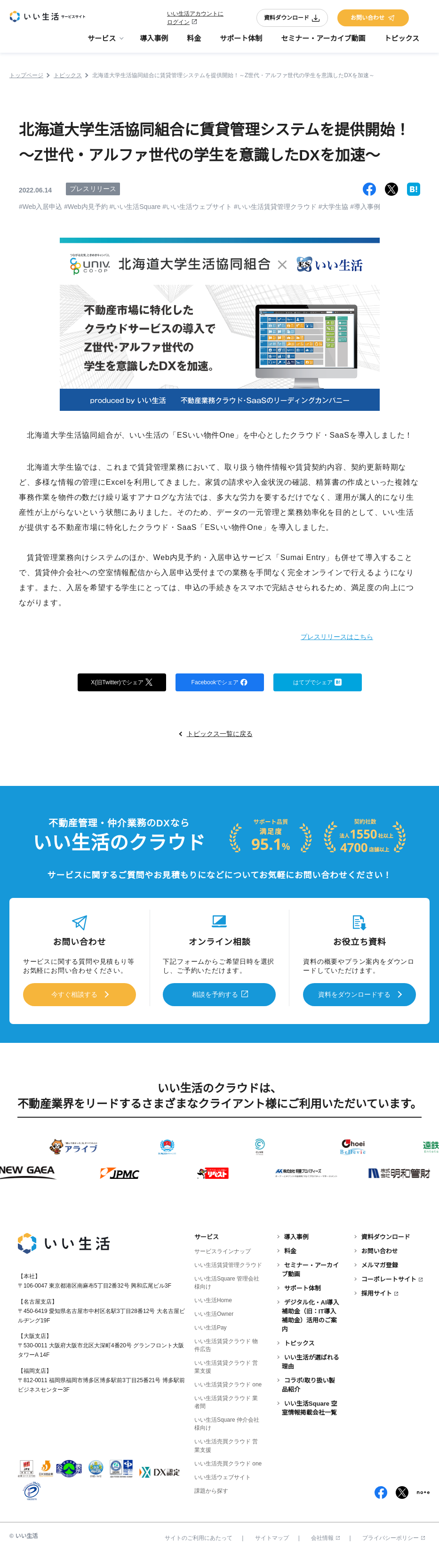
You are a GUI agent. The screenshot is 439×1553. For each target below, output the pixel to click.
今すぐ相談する (74, 995)
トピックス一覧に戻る (219, 736)
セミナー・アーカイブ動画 (323, 43)
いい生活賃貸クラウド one (228, 1382)
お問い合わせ (373, 19)
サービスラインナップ (222, 1249)
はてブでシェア (317, 683)
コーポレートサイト (388, 1277)
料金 (194, 43)
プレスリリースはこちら (324, 636)
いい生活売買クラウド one (228, 1461)
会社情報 (325, 1535)
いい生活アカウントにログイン (195, 19)
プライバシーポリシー (393, 1535)
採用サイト (376, 1291)
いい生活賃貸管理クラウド (228, 1262)
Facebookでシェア (219, 683)
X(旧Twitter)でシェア (122, 683)
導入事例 (154, 43)
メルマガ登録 (379, 1262)
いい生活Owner (213, 1311)
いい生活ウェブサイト (222, 1475)
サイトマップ (272, 1535)
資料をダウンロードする (354, 995)
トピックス (401, 43)
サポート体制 (241, 43)
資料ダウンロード (292, 19)
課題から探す (211, 1488)
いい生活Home (213, 1298)
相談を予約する (215, 995)
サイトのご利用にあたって (198, 1535)
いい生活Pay (210, 1325)
